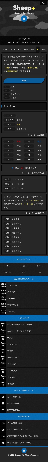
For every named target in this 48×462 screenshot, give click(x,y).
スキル (13, 98)
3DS (23, 272)
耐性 (12, 90)
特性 (12, 87)
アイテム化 (15, 94)
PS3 (23, 266)
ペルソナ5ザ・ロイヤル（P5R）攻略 (18, 49)
